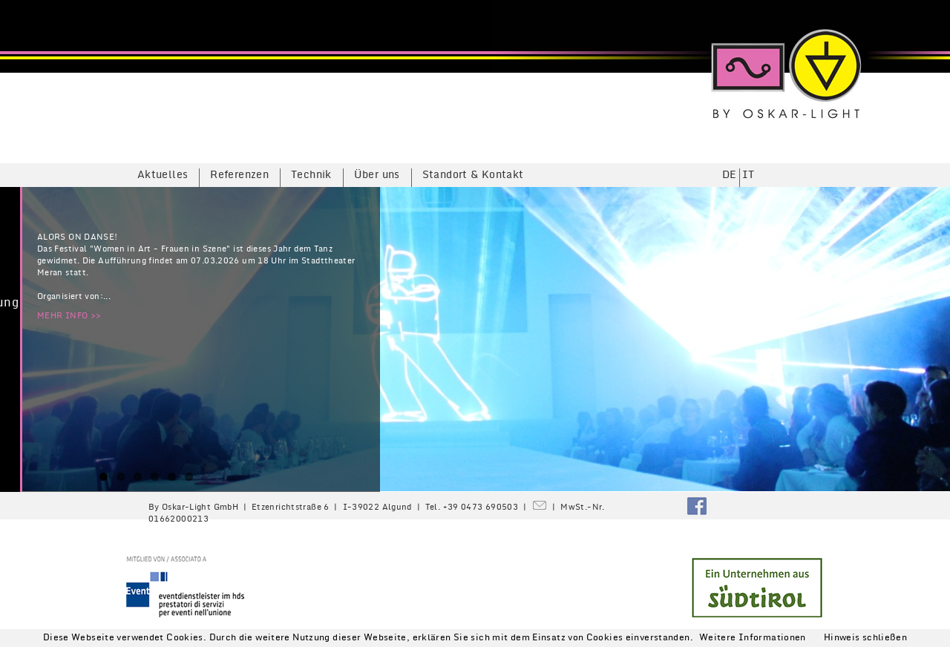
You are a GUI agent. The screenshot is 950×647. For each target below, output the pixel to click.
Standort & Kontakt (473, 175)
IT (748, 175)
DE (729, 175)
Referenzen (239, 175)
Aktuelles (162, 175)
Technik (311, 175)
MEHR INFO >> (69, 315)
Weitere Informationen (752, 637)
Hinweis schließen (865, 637)
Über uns (377, 175)
